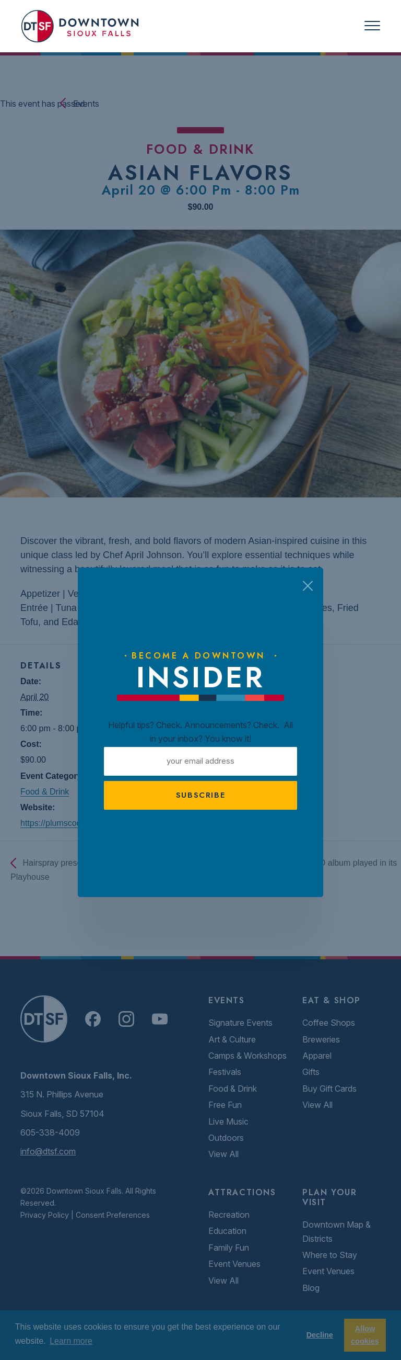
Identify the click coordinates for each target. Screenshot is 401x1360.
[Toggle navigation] (372, 26)
